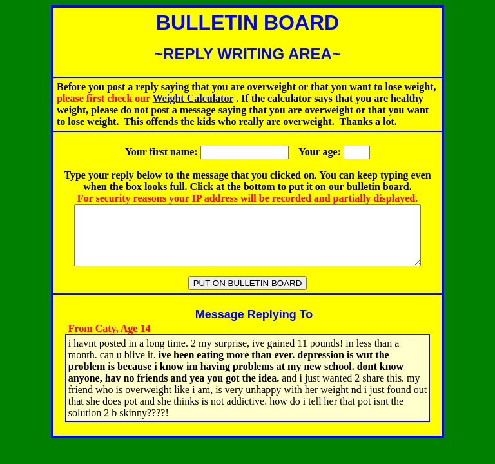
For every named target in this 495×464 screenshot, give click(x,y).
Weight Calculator (193, 98)
